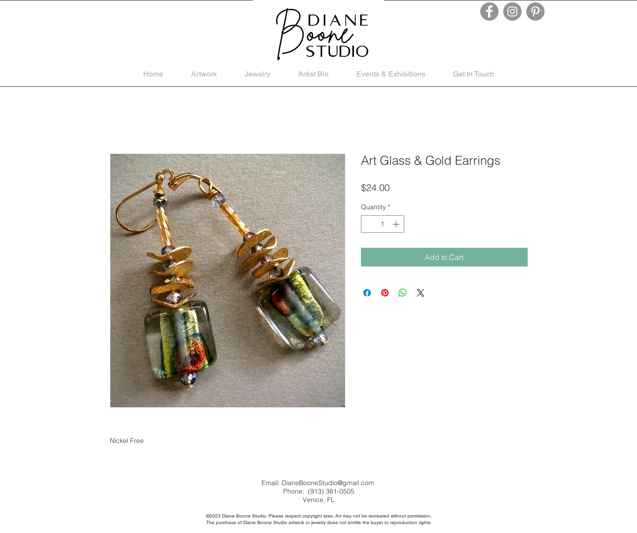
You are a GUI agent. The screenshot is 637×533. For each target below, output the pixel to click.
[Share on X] (420, 292)
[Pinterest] (535, 11)
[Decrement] (368, 224)
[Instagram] (512, 11)
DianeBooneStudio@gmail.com (328, 483)
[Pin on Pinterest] (385, 292)
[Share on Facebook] (367, 292)
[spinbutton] (382, 224)
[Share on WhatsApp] (402, 292)
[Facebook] (489, 11)
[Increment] (397, 224)
